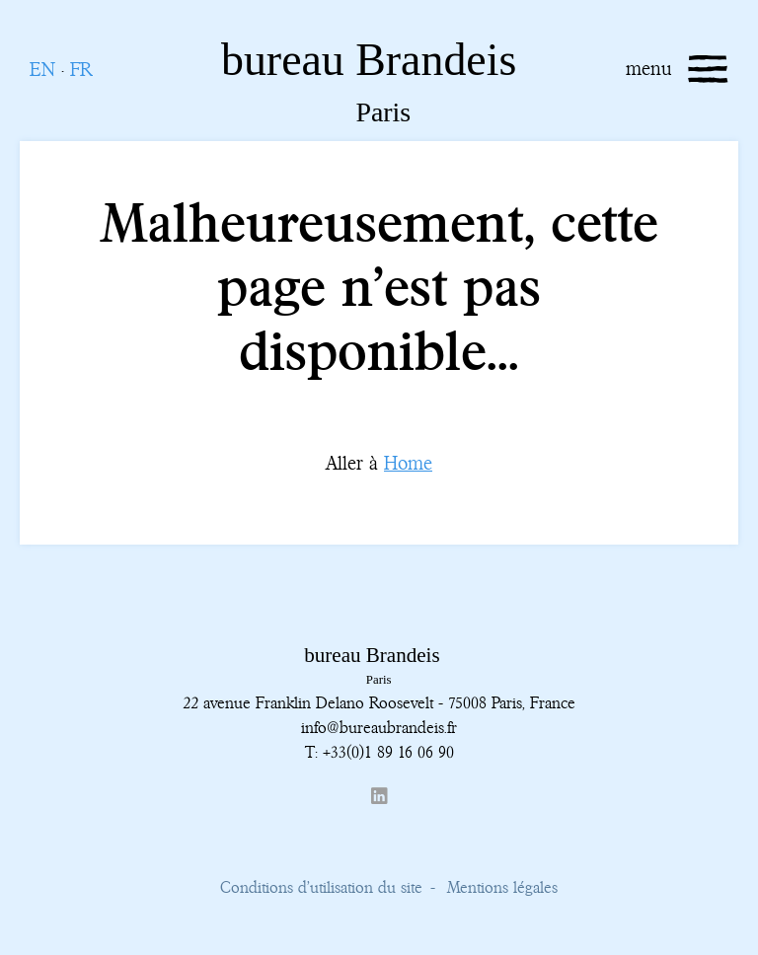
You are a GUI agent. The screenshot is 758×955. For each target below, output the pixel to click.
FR (81, 69)
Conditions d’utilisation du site (321, 887)
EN (42, 69)
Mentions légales (502, 887)
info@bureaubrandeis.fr (379, 727)
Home (408, 463)
